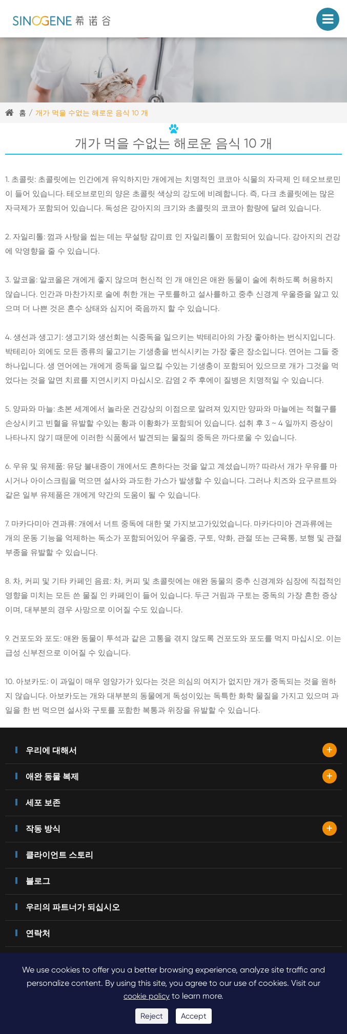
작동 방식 (43, 829)
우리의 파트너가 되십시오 (73, 907)
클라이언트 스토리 (59, 855)
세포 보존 (43, 803)
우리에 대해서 (51, 750)
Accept (194, 1016)
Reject (151, 1016)
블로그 (38, 881)
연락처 (38, 933)
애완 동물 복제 (52, 776)
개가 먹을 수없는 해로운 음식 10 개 (91, 113)
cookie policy (147, 996)
